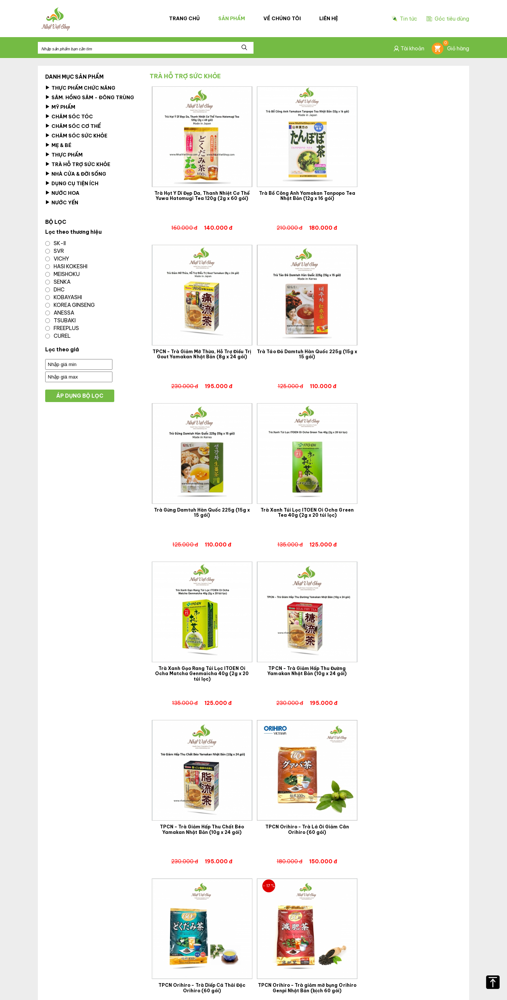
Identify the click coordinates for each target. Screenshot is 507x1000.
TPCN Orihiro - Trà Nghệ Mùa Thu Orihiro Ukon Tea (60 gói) (201, 825)
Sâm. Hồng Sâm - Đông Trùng (89, 97)
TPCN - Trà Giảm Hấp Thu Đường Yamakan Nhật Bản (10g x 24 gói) (305, 510)
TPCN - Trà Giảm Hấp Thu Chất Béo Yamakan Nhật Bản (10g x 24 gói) (410, 510)
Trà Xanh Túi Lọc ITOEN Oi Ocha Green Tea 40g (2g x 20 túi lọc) (409, 352)
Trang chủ (184, 19)
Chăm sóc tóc (69, 116)
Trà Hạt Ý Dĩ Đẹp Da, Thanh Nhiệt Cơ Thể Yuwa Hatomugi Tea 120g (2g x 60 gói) (201, 195)
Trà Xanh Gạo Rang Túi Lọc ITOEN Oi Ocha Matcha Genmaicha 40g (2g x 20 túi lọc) (201, 512)
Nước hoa (62, 193)
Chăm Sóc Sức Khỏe (76, 136)
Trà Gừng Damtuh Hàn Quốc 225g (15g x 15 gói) (305, 352)
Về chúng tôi (282, 19)
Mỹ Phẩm (60, 107)
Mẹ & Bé (58, 145)
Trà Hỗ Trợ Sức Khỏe (77, 164)
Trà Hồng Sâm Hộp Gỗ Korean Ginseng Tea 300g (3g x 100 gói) (409, 825)
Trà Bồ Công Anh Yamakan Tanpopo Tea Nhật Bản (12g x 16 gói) (305, 195)
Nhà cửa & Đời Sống (75, 174)
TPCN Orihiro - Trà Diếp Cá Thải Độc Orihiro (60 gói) (305, 667)
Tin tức (404, 19)
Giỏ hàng (450, 49)
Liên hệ (328, 19)
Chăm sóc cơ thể (73, 126)
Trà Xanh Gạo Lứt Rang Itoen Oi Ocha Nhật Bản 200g (305, 825)
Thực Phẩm (64, 155)
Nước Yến (61, 202)
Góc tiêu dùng (448, 18)
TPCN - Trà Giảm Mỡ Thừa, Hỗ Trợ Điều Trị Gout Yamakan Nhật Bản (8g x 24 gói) (409, 195)
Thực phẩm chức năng (80, 88)
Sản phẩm (232, 19)
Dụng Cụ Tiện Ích (71, 183)
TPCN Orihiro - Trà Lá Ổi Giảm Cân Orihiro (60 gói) (201, 667)
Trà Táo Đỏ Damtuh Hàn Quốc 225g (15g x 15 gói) (201, 352)
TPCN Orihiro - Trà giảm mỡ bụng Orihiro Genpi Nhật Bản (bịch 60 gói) (410, 667)
